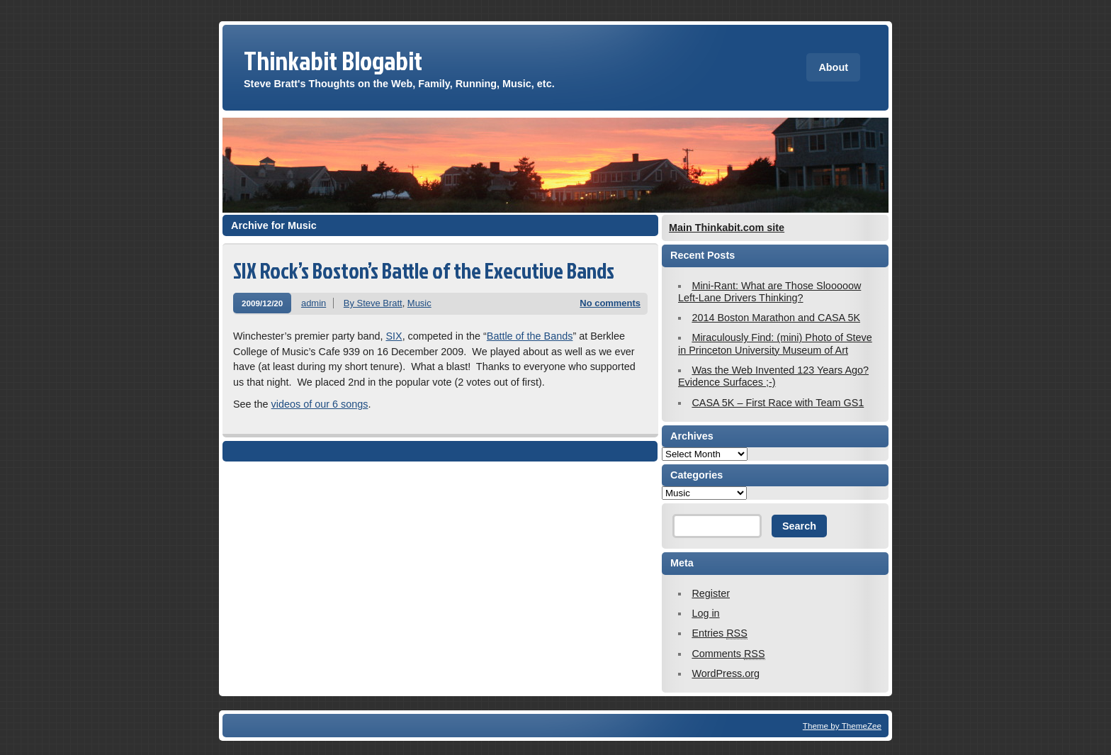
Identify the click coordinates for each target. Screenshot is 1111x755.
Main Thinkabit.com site (726, 227)
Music (419, 303)
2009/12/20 (262, 303)
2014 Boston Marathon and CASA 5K (776, 317)
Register (711, 593)
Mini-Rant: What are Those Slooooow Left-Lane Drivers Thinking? (769, 291)
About (833, 67)
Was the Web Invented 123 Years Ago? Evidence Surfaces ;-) (773, 376)
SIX (393, 336)
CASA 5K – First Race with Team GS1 (778, 402)
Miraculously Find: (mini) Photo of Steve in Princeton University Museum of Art (775, 343)
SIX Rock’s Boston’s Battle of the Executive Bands (423, 270)
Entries (719, 633)
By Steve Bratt (373, 303)
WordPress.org (726, 673)
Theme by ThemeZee (842, 725)
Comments (728, 654)
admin (313, 303)
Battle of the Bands (530, 336)
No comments (610, 303)
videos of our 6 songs (319, 404)
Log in (705, 613)
